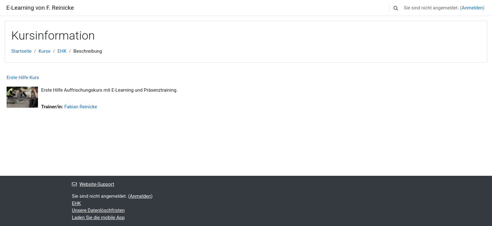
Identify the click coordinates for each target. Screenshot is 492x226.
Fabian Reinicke (80, 107)
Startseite (21, 51)
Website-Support (93, 184)
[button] (396, 7)
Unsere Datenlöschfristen (98, 210)
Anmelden (472, 8)
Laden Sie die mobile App (98, 217)
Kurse (45, 51)
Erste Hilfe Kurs (23, 77)
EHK (62, 51)
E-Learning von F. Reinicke (40, 7)
